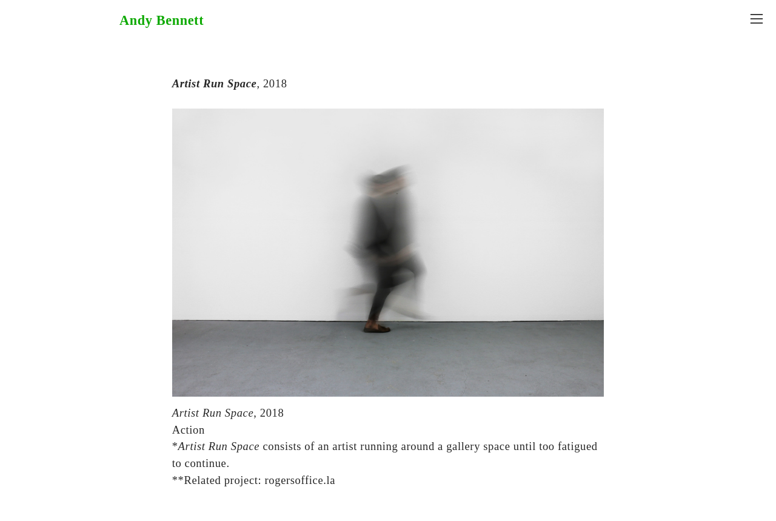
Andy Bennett (161, 20)
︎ (756, 19)
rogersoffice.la (300, 480)
